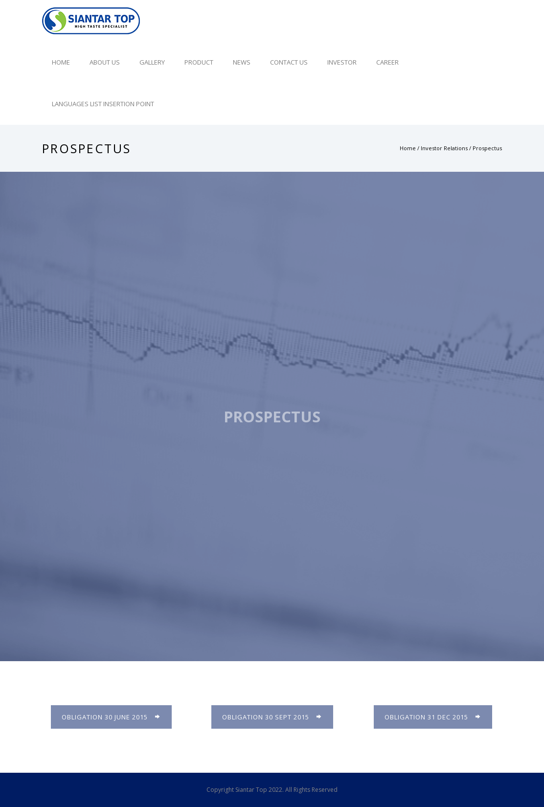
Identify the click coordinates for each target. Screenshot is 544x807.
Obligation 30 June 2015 (111, 717)
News (241, 62)
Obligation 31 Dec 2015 (433, 717)
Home (61, 62)
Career (387, 62)
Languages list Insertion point (103, 103)
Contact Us (289, 62)
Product (198, 62)
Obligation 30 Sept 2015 (272, 717)
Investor (342, 62)
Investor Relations (444, 148)
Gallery (152, 62)
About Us (105, 62)
